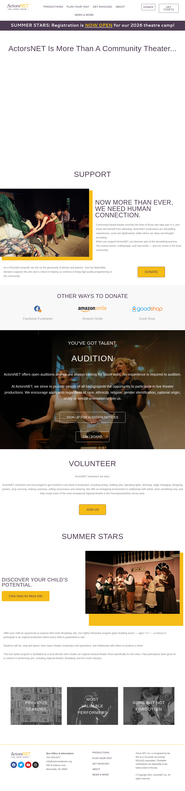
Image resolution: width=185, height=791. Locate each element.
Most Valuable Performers (92, 706)
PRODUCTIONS (53, 6)
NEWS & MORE (84, 14)
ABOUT (120, 6)
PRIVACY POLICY (55, 776)
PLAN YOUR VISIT (78, 6)
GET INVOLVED (102, 6)
